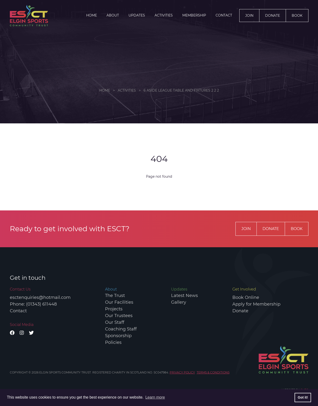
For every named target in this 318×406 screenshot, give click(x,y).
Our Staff (114, 322)
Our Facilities (119, 302)
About (112, 15)
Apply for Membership (256, 304)
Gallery (178, 302)
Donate (272, 15)
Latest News (184, 295)
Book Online (245, 297)
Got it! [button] (303, 397)
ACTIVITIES (164, 15)
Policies (113, 342)
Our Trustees (119, 315)
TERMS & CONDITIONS (213, 372)
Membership (194, 15)
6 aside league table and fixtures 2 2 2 (181, 90)
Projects (114, 309)
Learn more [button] (155, 397)
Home (91, 15)
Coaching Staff (121, 329)
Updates (136, 15)
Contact (224, 15)
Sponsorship (118, 335)
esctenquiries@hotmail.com (40, 297)
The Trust (115, 295)
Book (297, 15)
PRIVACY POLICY (182, 372)
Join (249, 15)
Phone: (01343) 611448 (33, 304)
